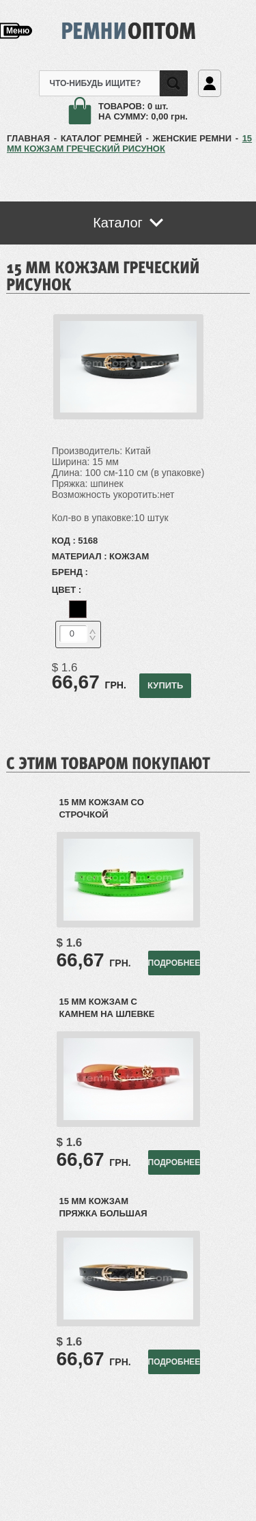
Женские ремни (191, 138)
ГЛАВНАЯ (28, 138)
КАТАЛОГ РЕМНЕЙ (101, 138)
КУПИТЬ (165, 685)
